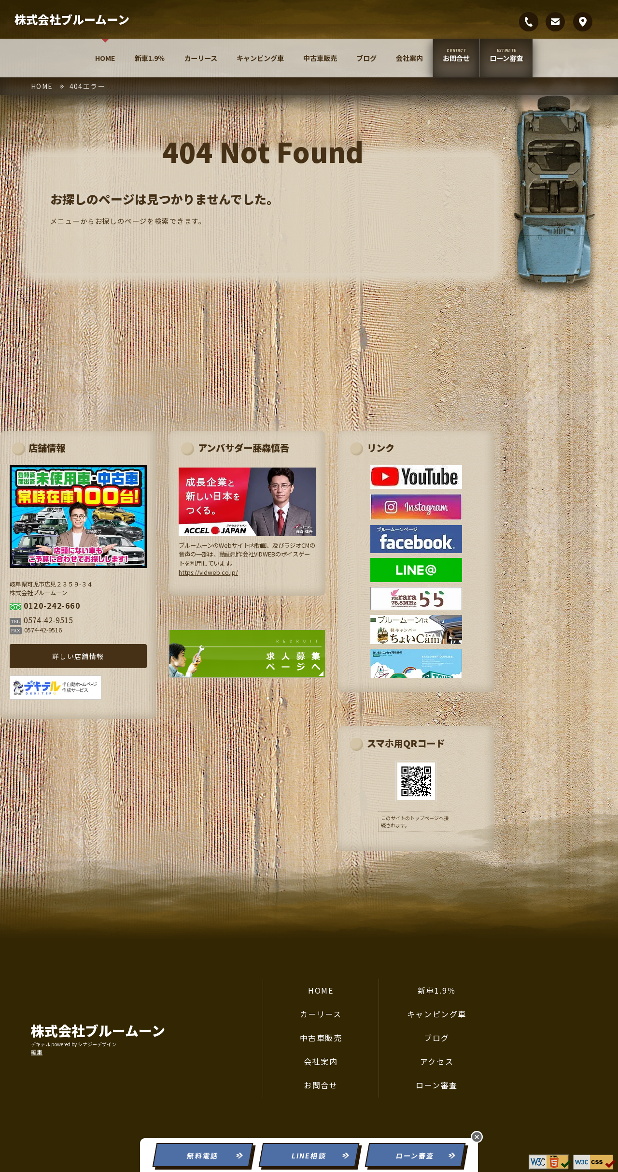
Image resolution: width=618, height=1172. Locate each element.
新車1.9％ (150, 58)
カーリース (200, 58)
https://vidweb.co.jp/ (229, 567)
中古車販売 (320, 58)
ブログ (366, 58)
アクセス (436, 1061)
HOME (105, 58)
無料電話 (202, 1155)
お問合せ (456, 58)
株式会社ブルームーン (71, 19)
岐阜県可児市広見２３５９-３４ (582, 21)
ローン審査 (506, 58)
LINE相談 (309, 1155)
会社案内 (409, 58)
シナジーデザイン (97, 1043)
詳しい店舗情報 (104, 648)
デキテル (40, 1043)
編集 (36, 1051)
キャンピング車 (260, 58)
